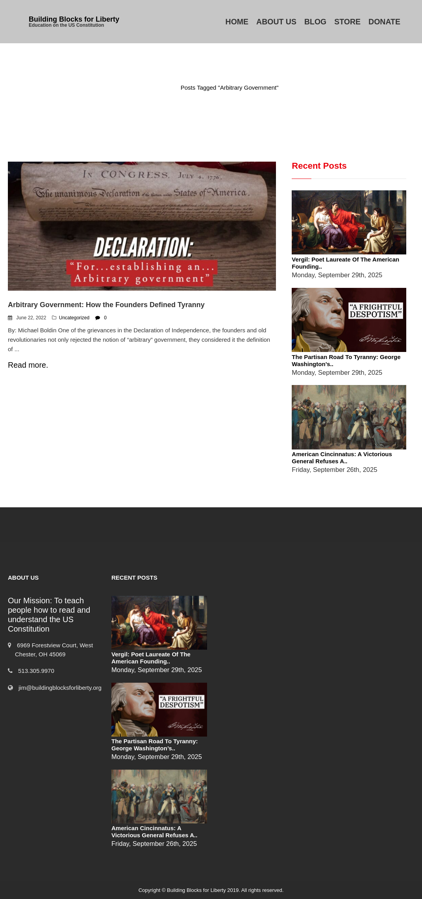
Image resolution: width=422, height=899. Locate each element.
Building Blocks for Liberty (74, 19)
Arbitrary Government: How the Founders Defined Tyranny (106, 305)
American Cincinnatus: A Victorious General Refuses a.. (342, 457)
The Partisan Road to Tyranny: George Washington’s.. (154, 745)
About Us (276, 21)
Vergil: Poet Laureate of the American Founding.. (151, 658)
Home (237, 21)
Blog (315, 21)
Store (347, 21)
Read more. (28, 365)
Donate (384, 21)
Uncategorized (74, 318)
